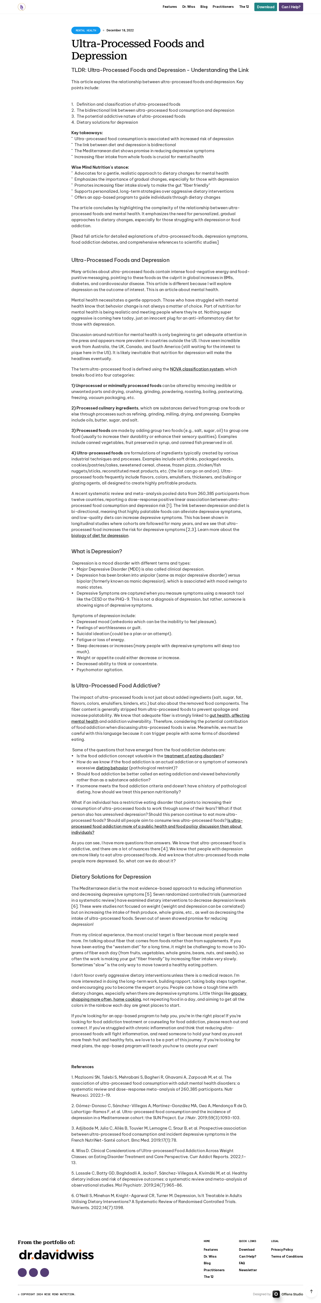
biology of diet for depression (99, 535)
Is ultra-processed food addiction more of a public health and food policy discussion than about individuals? (157, 826)
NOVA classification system (197, 369)
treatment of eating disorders (192, 755)
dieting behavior (112, 767)
